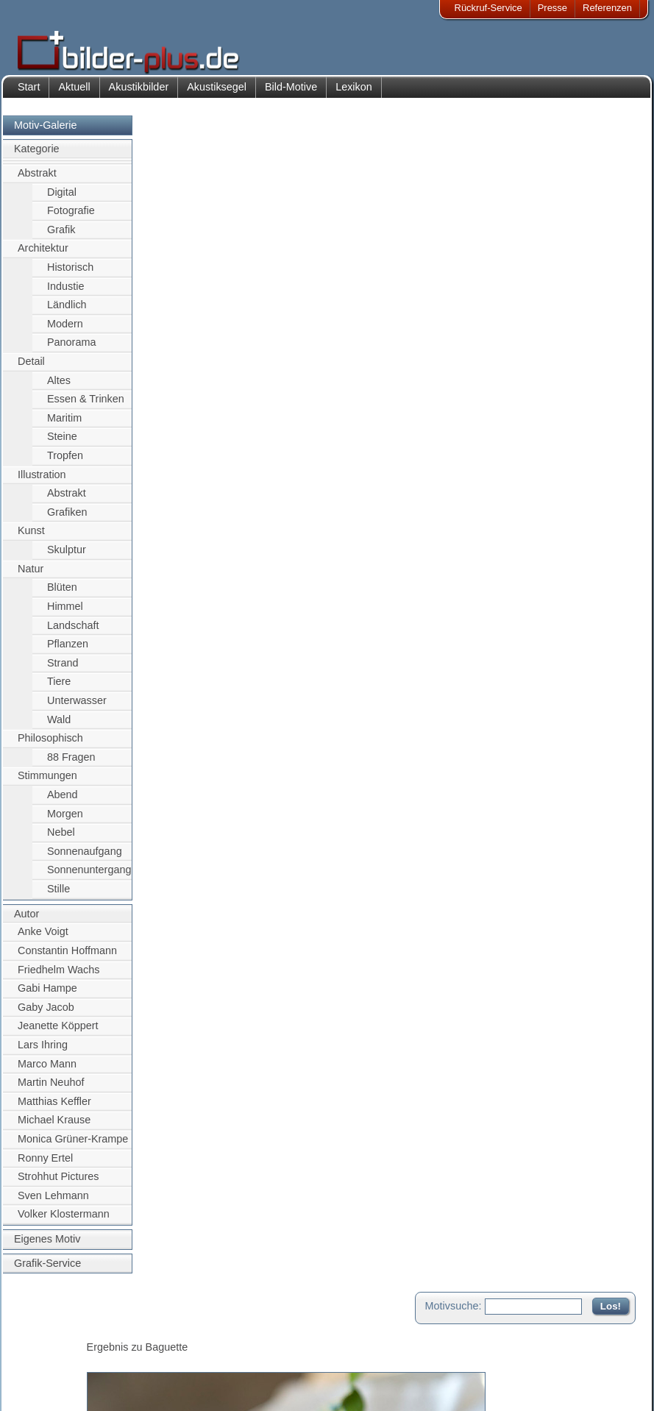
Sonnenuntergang (89, 878)
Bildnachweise (58, 1350)
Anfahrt (270, 1350)
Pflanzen (67, 651)
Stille (58, 896)
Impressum (51, 1332)
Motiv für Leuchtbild (203, 814)
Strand (62, 670)
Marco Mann (47, 1071)
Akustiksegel (216, 94)
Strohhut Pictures (58, 1184)
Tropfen (65, 463)
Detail (31, 368)
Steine (62, 444)
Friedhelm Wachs (58, 977)
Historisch (70, 274)
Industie (65, 293)
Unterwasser (77, 708)
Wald (59, 727)
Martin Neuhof (51, 1089)
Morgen (65, 821)
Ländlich (67, 312)
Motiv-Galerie (45, 132)
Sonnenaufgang (84, 858)
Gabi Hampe (47, 995)
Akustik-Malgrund (155, 1386)
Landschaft (73, 633)
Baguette (236, 636)
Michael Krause (54, 1128)
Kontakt (271, 1332)
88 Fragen (71, 764)
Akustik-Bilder (147, 1332)
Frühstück (208, 652)
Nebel (61, 840)
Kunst (31, 538)
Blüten (62, 595)
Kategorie (37, 157)
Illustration (42, 482)
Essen (253, 652)
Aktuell (74, 94)
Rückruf (271, 1386)
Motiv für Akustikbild (204, 790)
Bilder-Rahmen (150, 1350)
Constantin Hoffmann (67, 958)
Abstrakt (37, 180)
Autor (26, 921)
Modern (65, 331)
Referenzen (607, 7)
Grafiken (67, 519)
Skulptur (66, 557)
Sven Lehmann (53, 1203)
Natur (30, 576)
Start (29, 94)
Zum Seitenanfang (592, 834)
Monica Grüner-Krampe (73, 1146)
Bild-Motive (291, 94)
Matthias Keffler (54, 1109)
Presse (552, 7)
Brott (168, 652)
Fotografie (71, 218)
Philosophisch (50, 746)
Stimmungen (47, 783)
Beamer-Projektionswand (171, 1368)
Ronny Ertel (45, 1165)
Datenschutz (54, 1368)
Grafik (61, 237)
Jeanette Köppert (58, 1033)
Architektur (43, 256)
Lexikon (353, 94)
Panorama (71, 350)
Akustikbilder (139, 94)
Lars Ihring (43, 1052)
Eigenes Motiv (47, 1246)
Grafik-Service (47, 1270)
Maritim (64, 425)
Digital (62, 199)
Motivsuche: (453, 135)
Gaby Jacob (46, 1014)
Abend (62, 802)
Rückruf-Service (488, 7)
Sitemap (272, 1368)
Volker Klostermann (64, 1222)
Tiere (59, 689)
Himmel (65, 613)
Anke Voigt (43, 939)
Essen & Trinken (85, 407)
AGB (38, 1386)
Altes (59, 388)
